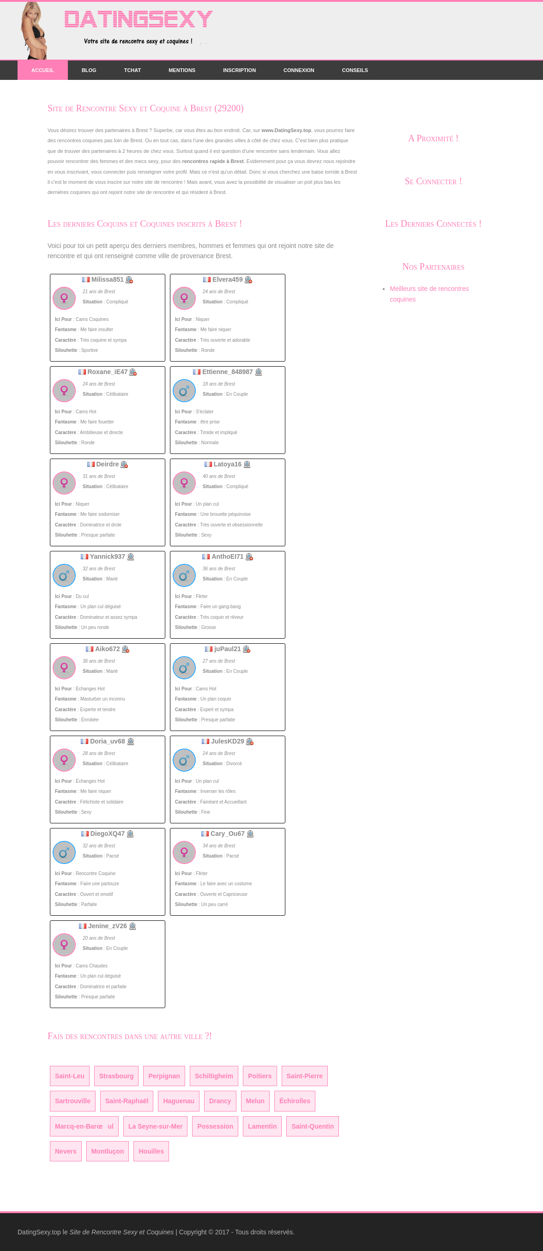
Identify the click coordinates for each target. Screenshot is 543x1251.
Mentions (182, 70)
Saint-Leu (69, 1076)
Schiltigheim (214, 1076)
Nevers (66, 1151)
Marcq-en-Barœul (84, 1126)
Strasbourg (116, 1076)
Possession (215, 1126)
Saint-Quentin (312, 1126)
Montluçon (107, 1151)
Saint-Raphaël (126, 1101)
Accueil (42, 70)
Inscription (239, 70)
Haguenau (178, 1101)
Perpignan (164, 1076)
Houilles (151, 1151)
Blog (89, 70)
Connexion (299, 70)
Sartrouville (72, 1101)
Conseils (355, 70)
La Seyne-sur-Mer (155, 1126)
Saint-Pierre (305, 1076)
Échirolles (294, 1101)
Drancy (220, 1101)
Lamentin (262, 1126)
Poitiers (260, 1076)
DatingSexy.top (39, 1232)
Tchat (132, 70)
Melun (255, 1101)
